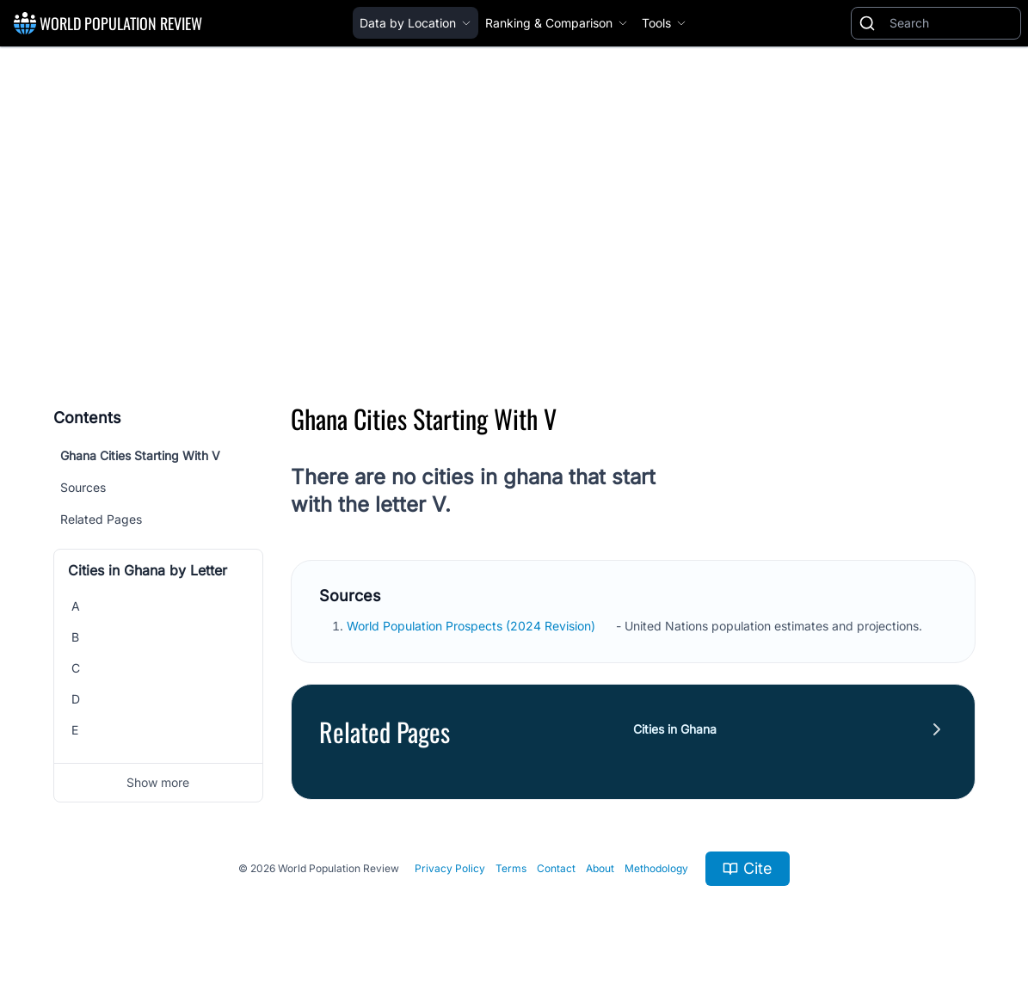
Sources (83, 487)
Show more (157, 782)
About (600, 868)
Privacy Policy (450, 868)
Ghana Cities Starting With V (140, 455)
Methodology (656, 868)
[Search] (951, 23)
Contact (556, 868)
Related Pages (101, 519)
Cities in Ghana (675, 729)
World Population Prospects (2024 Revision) (473, 625)
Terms (511, 868)
